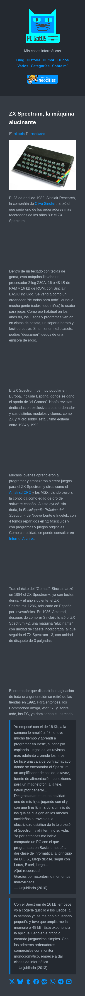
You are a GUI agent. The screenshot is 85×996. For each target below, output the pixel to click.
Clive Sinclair (45, 203)
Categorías (40, 66)
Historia (33, 60)
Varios (22, 66)
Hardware (38, 134)
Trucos (63, 60)
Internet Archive (21, 538)
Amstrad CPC (20, 492)
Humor (48, 60)
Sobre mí (59, 66)
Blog (20, 60)
